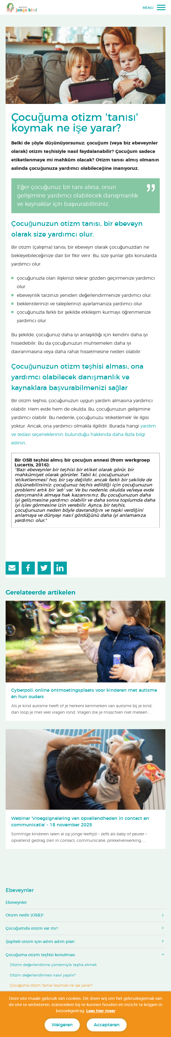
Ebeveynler (20, 890)
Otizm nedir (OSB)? (25, 915)
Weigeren (62, 1025)
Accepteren (107, 1025)
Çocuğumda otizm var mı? (32, 929)
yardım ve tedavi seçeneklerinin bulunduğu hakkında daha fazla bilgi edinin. (83, 434)
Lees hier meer (100, 1011)
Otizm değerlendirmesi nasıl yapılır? (43, 975)
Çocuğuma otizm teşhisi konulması (40, 955)
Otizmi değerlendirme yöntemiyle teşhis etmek (53, 965)
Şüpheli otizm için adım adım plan (40, 942)
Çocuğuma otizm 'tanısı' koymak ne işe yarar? (51, 985)
